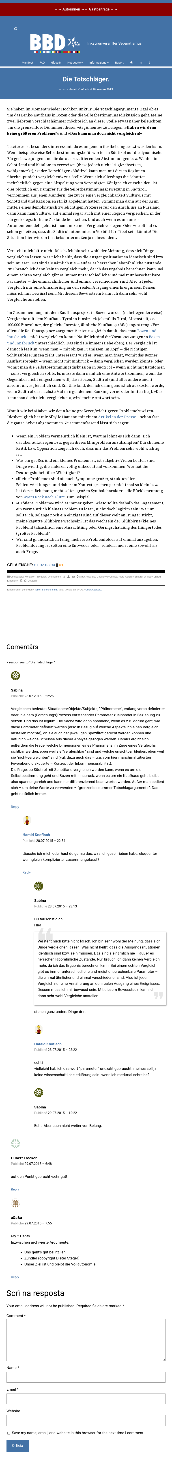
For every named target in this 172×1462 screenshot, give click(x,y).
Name (12, 1367)
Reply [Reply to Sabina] (15, 807)
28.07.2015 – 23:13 (62, 906)
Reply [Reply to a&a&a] (15, 1277)
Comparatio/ (17, 576)
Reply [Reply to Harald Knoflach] (27, 872)
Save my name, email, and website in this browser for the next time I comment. (78, 1433)
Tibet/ (150, 576)
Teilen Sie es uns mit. (46, 589)
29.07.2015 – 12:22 (62, 1113)
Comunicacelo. (93, 589)
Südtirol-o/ (140, 576)
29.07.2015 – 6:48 (38, 1164)
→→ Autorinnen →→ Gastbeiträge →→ (86, 9)
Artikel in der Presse (117, 417)
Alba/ (82, 576)
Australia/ (91, 576)
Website (13, 1411)
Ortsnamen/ (54, 576)
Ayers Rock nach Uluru (45, 497)
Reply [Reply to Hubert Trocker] (15, 1189)
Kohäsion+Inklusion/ (36, 576)
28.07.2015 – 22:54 (50, 841)
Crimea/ (114, 576)
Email (12, 1389)
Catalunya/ (103, 576)
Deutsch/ (32, 580)
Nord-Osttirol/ (126, 576)
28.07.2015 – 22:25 (39, 696)
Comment (16, 1315)
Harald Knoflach (79, 89)
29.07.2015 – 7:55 (38, 1223)
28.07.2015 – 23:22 (62, 1050)
